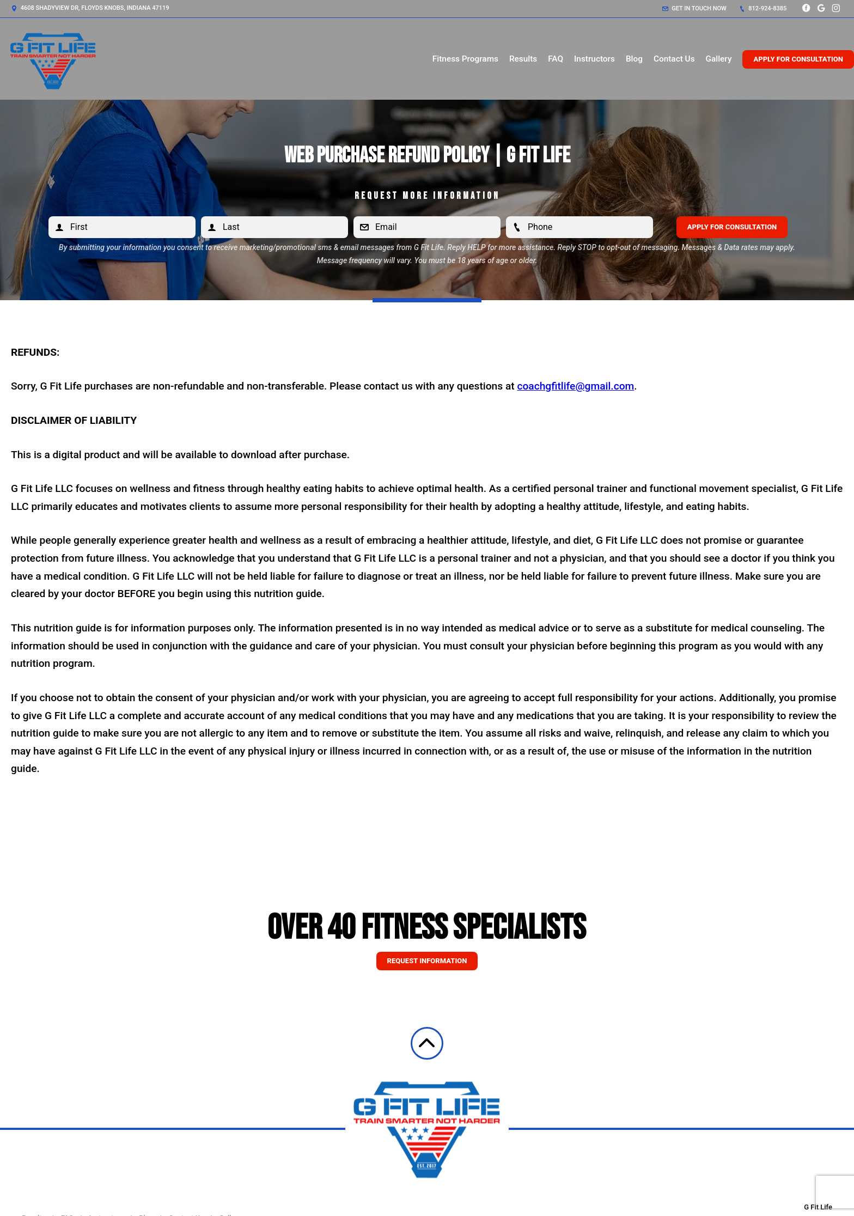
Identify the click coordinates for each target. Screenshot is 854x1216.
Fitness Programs (465, 59)
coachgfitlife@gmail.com (575, 386)
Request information (427, 961)
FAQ (555, 59)
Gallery (719, 59)
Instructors (594, 59)
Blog (634, 59)
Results (523, 59)
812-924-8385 (763, 8)
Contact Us (674, 59)
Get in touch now (694, 8)
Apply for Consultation (798, 59)
